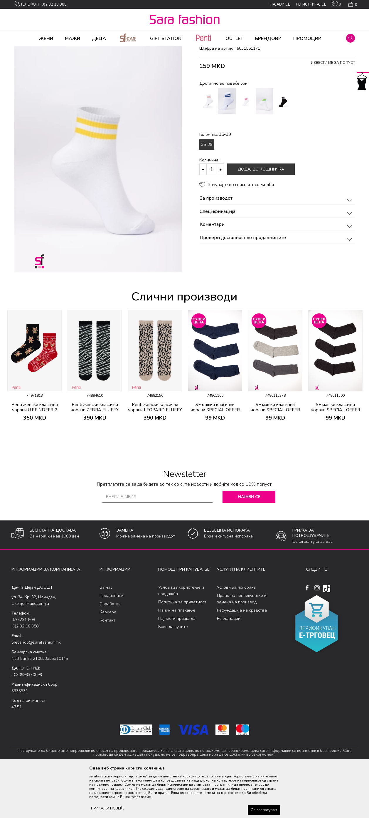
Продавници (112, 642)
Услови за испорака (236, 633)
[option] (34, 416)
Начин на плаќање (176, 656)
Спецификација (277, 258)
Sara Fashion (22, 50)
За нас (106, 633)
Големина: (215, 180)
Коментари (277, 270)
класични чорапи (108, 50)
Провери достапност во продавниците (277, 284)
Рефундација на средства (242, 656)
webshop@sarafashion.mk (36, 688)
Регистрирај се (311, 4)
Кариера (108, 658)
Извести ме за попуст (333, 108)
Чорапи (67, 50)
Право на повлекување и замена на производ (242, 645)
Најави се (249, 543)
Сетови (83, 50)
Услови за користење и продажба (181, 637)
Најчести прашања (177, 664)
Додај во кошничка (261, 215)
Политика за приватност (182, 648)
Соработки (110, 650)
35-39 (206, 190)
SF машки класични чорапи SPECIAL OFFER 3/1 (215, 456)
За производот (277, 244)
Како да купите (173, 673)
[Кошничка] (352, 4)
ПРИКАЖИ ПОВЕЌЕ (107, 808)
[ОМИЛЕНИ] (336, 5)
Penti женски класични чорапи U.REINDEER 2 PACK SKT (34, 456)
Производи (47, 50)
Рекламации (228, 664)
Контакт (107, 666)
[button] (350, 38)
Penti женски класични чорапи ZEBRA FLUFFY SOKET (95, 456)
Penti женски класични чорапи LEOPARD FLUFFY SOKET (155, 456)
